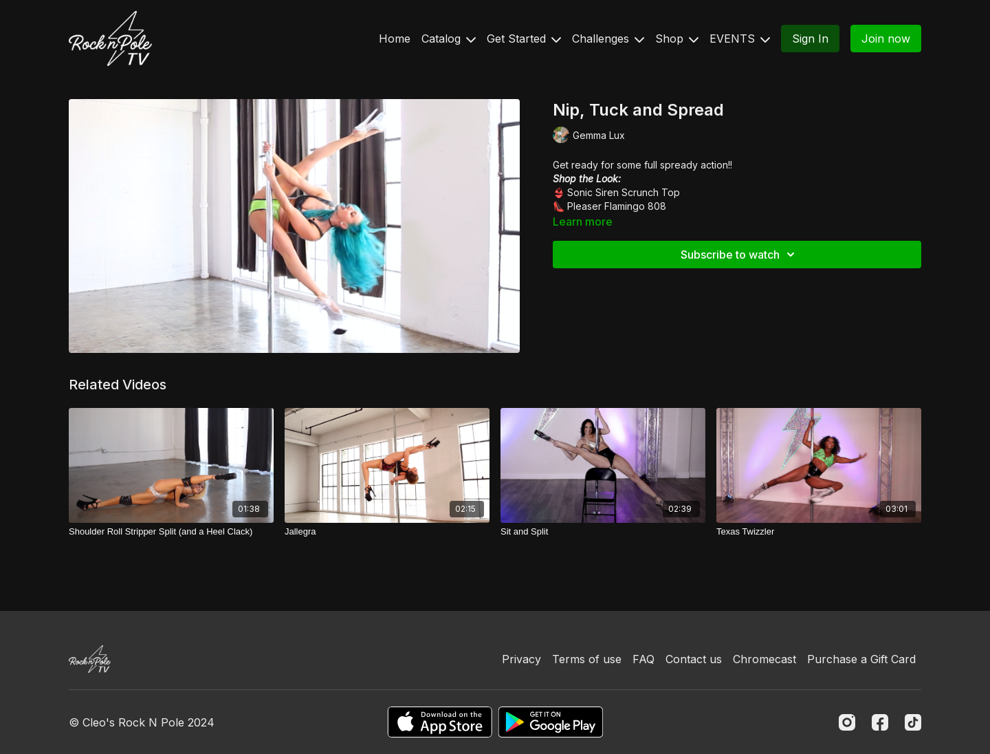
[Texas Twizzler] (818, 532)
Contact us (694, 659)
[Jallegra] (387, 532)
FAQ (643, 659)
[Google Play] (551, 722)
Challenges (608, 38)
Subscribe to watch (740, 254)
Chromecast (764, 659)
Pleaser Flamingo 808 (616, 206)
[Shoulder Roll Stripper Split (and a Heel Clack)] (171, 532)
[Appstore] (439, 722)
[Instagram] (847, 722)
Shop (676, 38)
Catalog (448, 38)
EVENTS (740, 38)
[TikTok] (913, 722)
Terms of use (587, 659)
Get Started (524, 38)
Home (394, 38)
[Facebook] (880, 722)
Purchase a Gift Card (861, 659)
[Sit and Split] (602, 532)
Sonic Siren (593, 192)
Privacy (521, 659)
